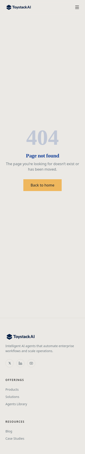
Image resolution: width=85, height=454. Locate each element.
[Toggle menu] (77, 7)
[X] (9, 363)
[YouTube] (31, 363)
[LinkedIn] (20, 363)
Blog (8, 431)
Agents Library (16, 404)
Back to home (42, 185)
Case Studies (14, 438)
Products (12, 389)
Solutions (12, 397)
